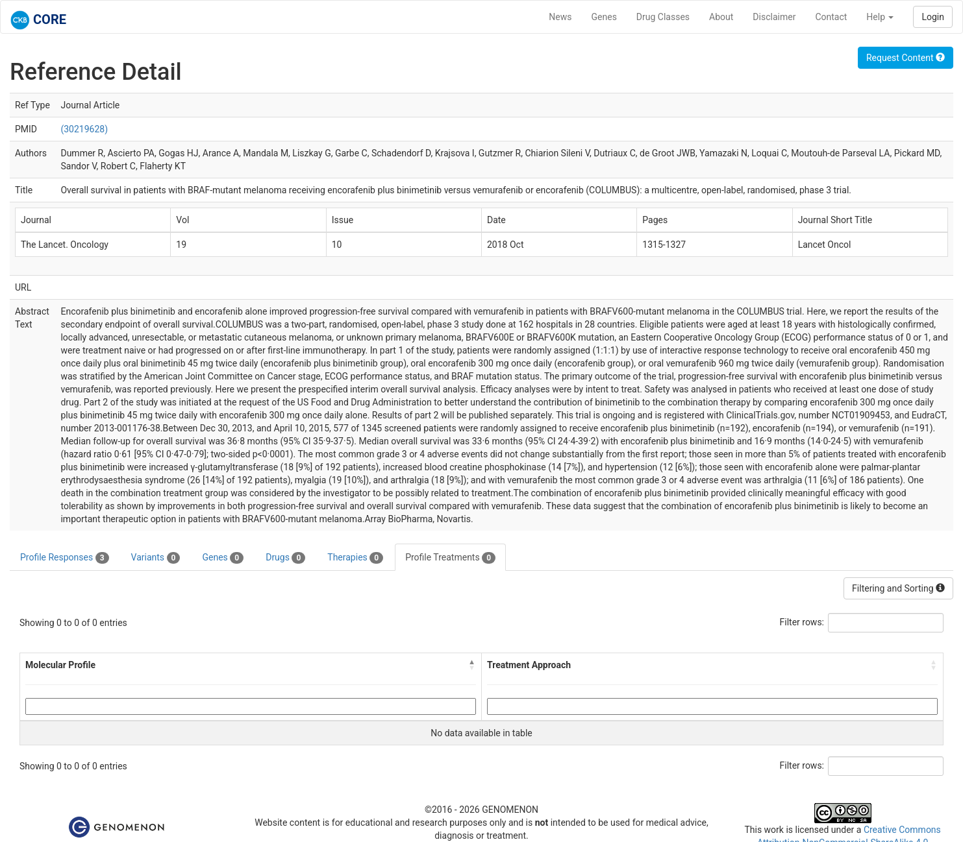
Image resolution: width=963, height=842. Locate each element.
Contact (831, 17)
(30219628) (84, 129)
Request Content (905, 58)
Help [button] (880, 17)
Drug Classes (663, 17)
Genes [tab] (223, 558)
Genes (604, 17)
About (721, 17)
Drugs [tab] (285, 558)
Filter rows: (802, 622)
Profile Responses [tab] (64, 558)
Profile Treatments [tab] (450, 558)
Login (932, 17)
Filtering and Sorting (898, 588)
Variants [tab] (156, 558)
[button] (472, 664)
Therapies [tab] (355, 558)
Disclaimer (774, 17)
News (560, 17)
